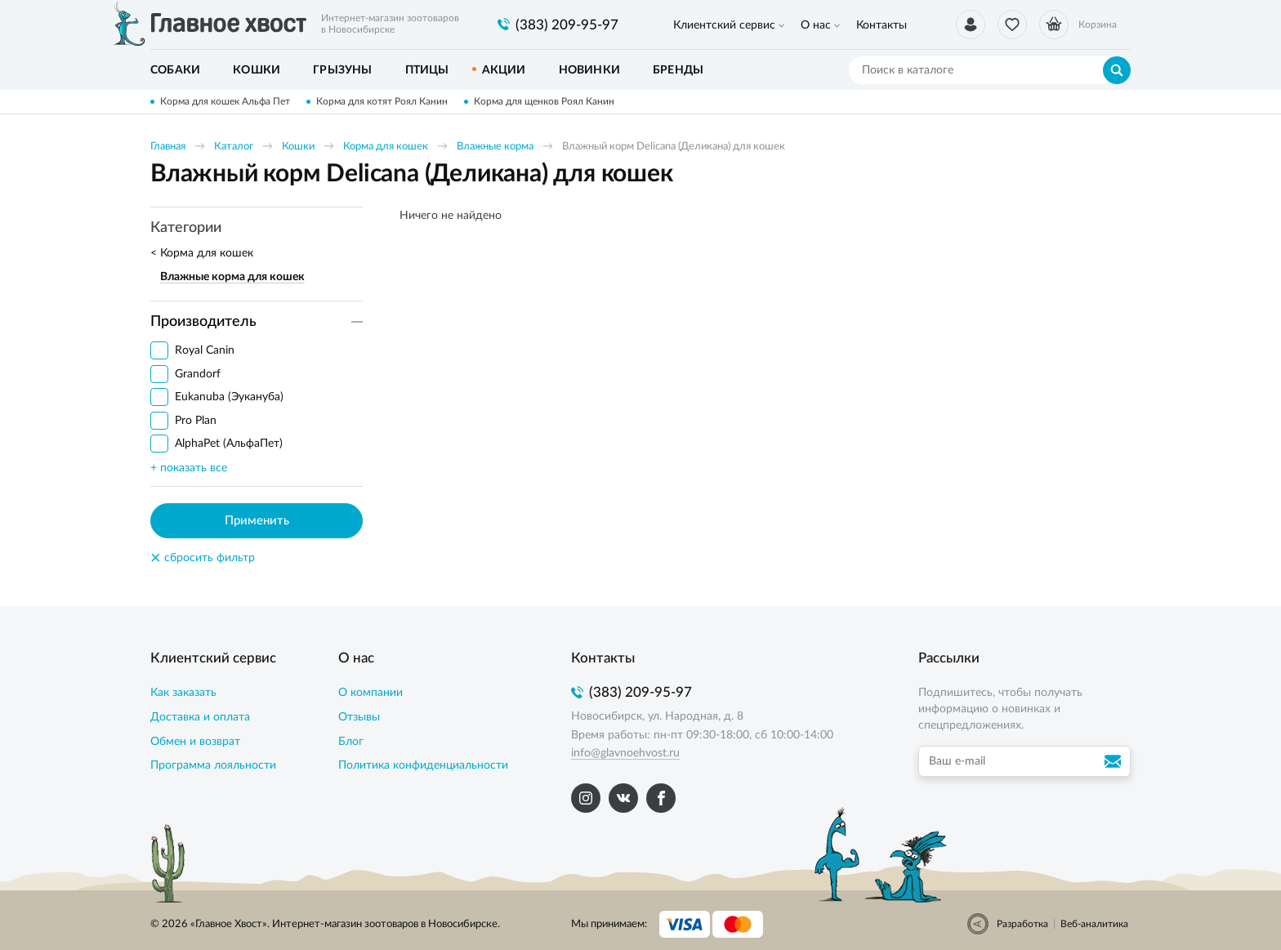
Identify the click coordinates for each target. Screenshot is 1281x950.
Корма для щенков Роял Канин (544, 101)
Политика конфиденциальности (423, 765)
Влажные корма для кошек (232, 277)
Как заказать (183, 692)
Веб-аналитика (1094, 924)
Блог (351, 741)
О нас (816, 25)
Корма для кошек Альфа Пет (225, 101)
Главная (167, 146)
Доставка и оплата (200, 717)
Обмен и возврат (195, 741)
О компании (370, 692)
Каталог (233, 146)
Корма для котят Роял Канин (382, 101)
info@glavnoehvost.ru (625, 753)
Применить (257, 521)
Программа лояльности (213, 765)
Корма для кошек (385, 146)
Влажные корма (495, 146)
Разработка (1022, 924)
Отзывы (359, 717)
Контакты (881, 25)
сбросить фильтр (202, 558)
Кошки (298, 146)
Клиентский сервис (724, 25)
